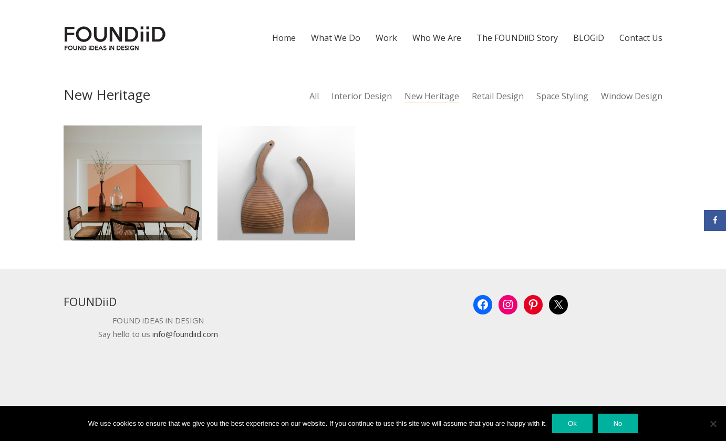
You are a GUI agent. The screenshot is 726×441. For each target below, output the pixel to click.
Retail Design (498, 96)
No (618, 423)
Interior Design (361, 96)
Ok (572, 423)
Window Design (631, 96)
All (314, 96)
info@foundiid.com (185, 334)
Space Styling (562, 96)
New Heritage (432, 96)
